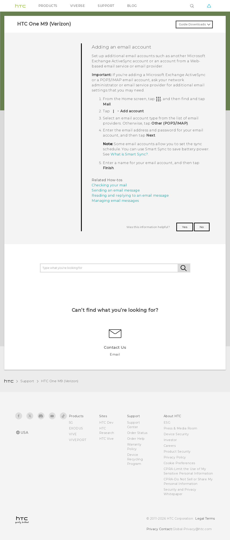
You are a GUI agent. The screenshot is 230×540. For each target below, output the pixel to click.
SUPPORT (106, 6)
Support (27, 381)
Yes (184, 227)
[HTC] (20, 5)
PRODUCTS (47, 6)
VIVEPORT (77, 440)
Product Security (177, 451)
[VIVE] (209, 5)
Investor (170, 440)
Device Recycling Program (135, 459)
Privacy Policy (175, 457)
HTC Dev (106, 422)
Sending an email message (116, 190)
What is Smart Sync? (129, 154)
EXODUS (76, 428)
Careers (170, 446)
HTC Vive (106, 439)
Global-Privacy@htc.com (192, 529)
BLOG (132, 6)
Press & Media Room (180, 428)
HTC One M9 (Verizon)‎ (60, 381)
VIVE (73, 434)
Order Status (137, 433)
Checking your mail (109, 185)
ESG (167, 422)
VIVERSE (77, 6)
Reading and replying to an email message (130, 195)
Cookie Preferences (179, 463)
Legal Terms (205, 518)
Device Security (176, 434)
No (202, 227)
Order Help (136, 439)
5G (71, 422)
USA (24, 432)
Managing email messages (115, 201)
